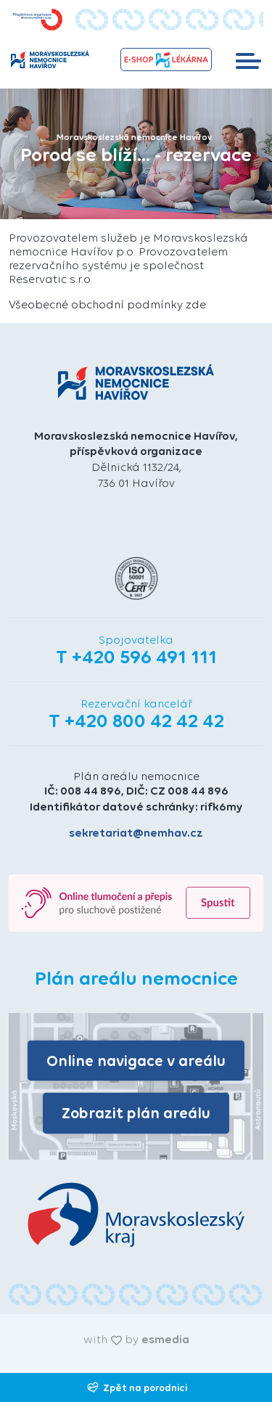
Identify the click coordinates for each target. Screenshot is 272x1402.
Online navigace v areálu (136, 1060)
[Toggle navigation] (248, 59)
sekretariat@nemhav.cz (136, 833)
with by (136, 1339)
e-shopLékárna (166, 59)
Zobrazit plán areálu (136, 1113)
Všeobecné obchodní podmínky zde (107, 304)
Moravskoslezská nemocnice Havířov (134, 137)
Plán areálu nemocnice (136, 776)
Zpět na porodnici (136, 1387)
